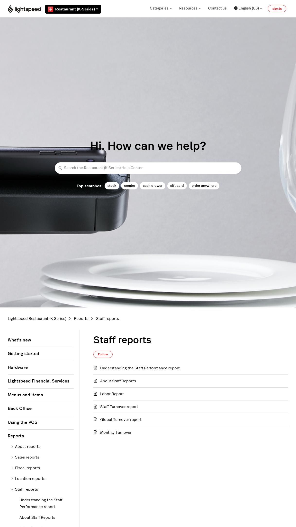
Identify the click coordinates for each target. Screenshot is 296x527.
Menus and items (25, 395)
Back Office (20, 409)
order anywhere (204, 185)
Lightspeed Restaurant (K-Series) (37, 319)
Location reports (28, 479)
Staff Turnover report (119, 407)
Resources (190, 8)
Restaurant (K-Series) (73, 9)
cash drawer (152, 185)
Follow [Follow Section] (103, 354)
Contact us (217, 8)
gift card (177, 185)
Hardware (18, 368)
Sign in (277, 8)
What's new (19, 340)
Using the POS (22, 422)
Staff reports (107, 319)
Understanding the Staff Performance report (140, 368)
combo (129, 185)
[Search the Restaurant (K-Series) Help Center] (148, 168)
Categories (161, 8)
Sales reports (25, 457)
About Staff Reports (118, 381)
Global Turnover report (121, 420)
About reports (25, 447)
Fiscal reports (25, 468)
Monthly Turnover (116, 432)
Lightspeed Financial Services (38, 381)
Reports (81, 319)
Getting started (23, 354)
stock (112, 185)
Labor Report (112, 394)
